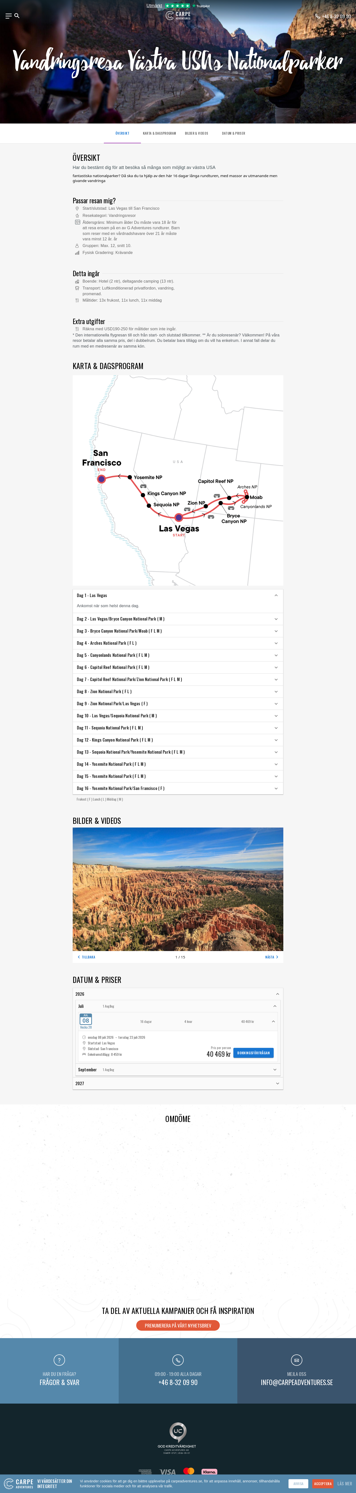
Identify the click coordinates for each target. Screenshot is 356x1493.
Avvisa (298, 1483)
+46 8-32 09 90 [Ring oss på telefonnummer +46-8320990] (336, 16)
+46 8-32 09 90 (178, 1382)
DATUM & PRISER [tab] (233, 133)
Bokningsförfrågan (253, 1052)
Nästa (272, 957)
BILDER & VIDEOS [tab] (196, 133)
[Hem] (178, 18)
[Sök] (16, 16)
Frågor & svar (59, 1382)
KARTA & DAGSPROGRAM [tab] (159, 133)
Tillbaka (85, 957)
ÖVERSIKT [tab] (122, 133)
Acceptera (323, 1483)
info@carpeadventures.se (297, 1382)
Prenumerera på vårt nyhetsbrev (178, 1325)
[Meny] (8, 16)
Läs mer (344, 1483)
